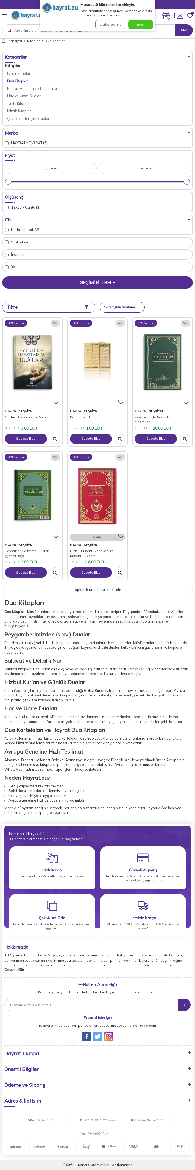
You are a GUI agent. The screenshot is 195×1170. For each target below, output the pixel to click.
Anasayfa (12, 41)
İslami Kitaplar (18, 73)
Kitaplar (33, 41)
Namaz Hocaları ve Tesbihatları (33, 88)
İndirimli (14, 254)
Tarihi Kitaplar (18, 103)
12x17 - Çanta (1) (22, 207)
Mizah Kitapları (19, 111)
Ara (184, 30)
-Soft (68, 1165)
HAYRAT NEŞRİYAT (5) (26, 143)
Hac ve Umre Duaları (24, 96)
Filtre (48, 307)
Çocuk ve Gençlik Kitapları (28, 118)
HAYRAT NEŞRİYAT (19, 411)
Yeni (11, 266)
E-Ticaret (80, 1165)
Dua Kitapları (17, 81)
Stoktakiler (17, 242)
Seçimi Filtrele (97, 282)
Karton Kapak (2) (22, 229)
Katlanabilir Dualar (85, 417)
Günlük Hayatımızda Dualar (26, 417)
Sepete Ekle (26, 438)
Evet (140, 24)
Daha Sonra (111, 24)
